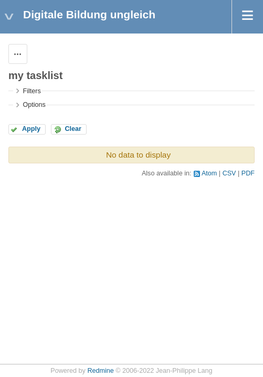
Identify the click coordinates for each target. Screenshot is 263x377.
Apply (31, 128)
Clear (73, 128)
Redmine (100, 370)
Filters (31, 91)
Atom (209, 173)
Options (34, 104)
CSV (229, 173)
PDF (248, 173)
